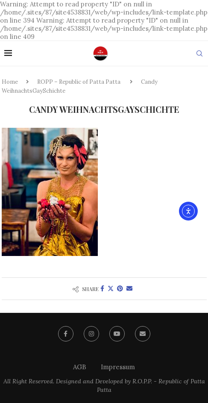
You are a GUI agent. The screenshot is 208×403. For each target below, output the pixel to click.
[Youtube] (117, 333)
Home (10, 81)
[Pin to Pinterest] (120, 288)
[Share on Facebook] (102, 288)
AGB (79, 367)
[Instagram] (91, 333)
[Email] (142, 333)
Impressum (118, 367)
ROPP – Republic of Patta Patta (78, 81)
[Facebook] (65, 333)
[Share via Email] (129, 288)
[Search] (199, 53)
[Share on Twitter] (111, 288)
